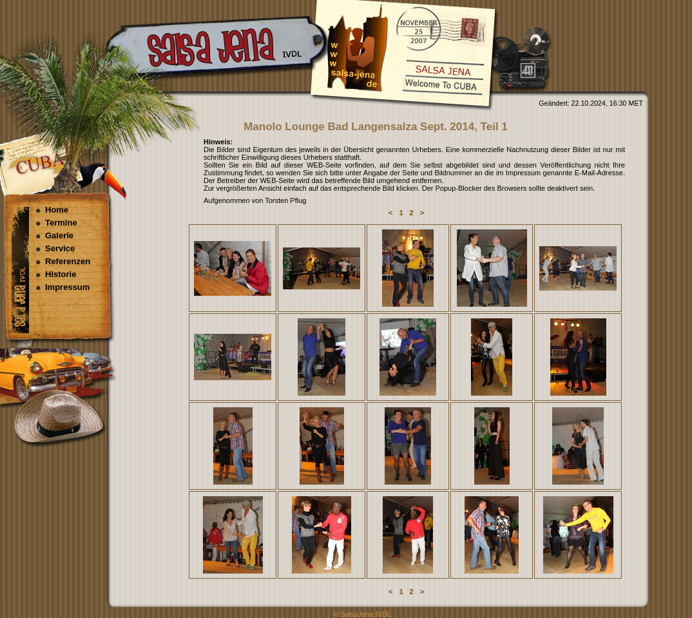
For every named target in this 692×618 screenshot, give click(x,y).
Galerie (59, 235)
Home (56, 210)
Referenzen (67, 261)
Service (60, 248)
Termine (61, 222)
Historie (60, 274)
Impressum (67, 287)
